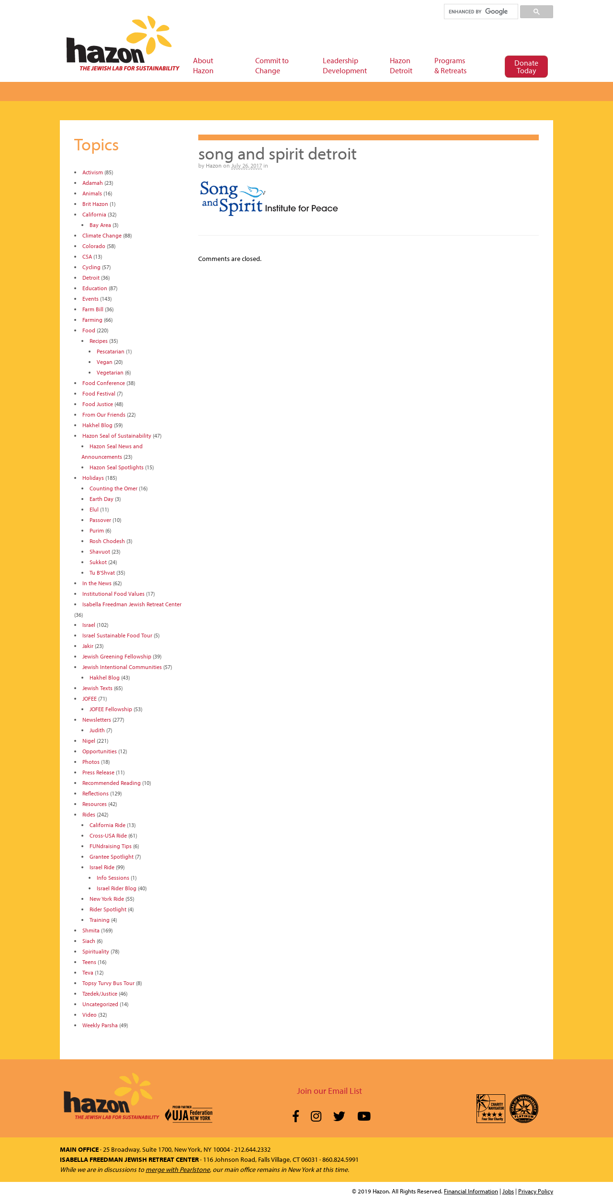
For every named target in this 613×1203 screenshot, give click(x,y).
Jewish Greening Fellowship (116, 656)
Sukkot (98, 562)
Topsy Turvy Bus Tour (108, 983)
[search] (480, 11)
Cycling (91, 267)
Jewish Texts (97, 688)
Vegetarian (110, 372)
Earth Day (102, 498)
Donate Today (526, 66)
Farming (92, 319)
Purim (97, 530)
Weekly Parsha (100, 1025)
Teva (87, 972)
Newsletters (96, 719)
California (94, 214)
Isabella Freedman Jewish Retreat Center (132, 604)
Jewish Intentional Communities (122, 666)
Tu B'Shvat (102, 572)
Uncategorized (100, 1004)
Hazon (214, 165)
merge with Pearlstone (178, 1169)
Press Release (98, 772)
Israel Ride (102, 867)
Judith (97, 730)
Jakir (87, 645)
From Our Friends (103, 414)
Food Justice (97, 404)
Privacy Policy (535, 1191)
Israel (88, 624)
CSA (87, 256)
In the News (97, 583)
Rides (88, 814)
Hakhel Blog (97, 425)
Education (94, 288)
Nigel (88, 740)
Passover (100, 519)
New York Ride (107, 898)
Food (88, 330)
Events (90, 298)
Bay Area (100, 224)
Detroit (91, 277)
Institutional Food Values (113, 593)
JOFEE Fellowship (111, 709)
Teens (89, 961)
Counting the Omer (113, 488)
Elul (94, 509)
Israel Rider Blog (116, 888)
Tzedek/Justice (99, 993)
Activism (92, 172)
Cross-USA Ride (108, 835)
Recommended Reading (111, 782)
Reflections (95, 793)
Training (100, 919)
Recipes (99, 340)
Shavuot (100, 551)
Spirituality (95, 951)
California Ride (107, 824)
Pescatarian (111, 351)
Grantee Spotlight (112, 856)
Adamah (92, 182)
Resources (94, 803)
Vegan (105, 361)
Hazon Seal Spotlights (117, 467)
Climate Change (102, 235)
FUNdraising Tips (111, 846)
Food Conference (103, 382)
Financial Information (471, 1191)
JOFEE (89, 698)
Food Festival (98, 393)
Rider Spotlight (108, 909)
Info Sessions (113, 877)
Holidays (93, 477)
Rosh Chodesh (107, 541)
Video (89, 1014)
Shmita (91, 930)
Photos (91, 761)
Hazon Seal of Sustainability (116, 435)
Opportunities (99, 751)
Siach (88, 940)
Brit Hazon (95, 203)
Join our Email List (329, 1090)
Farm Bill (92, 309)
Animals (92, 193)
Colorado (93, 246)
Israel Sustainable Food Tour (117, 635)
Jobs (508, 1191)
